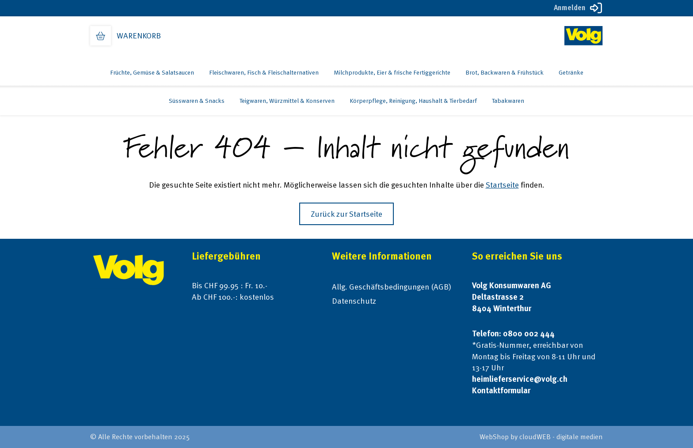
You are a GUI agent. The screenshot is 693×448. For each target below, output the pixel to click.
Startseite (502, 185)
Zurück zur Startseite (346, 214)
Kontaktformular (501, 390)
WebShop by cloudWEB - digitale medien (541, 436)
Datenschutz (354, 301)
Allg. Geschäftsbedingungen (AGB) (391, 287)
